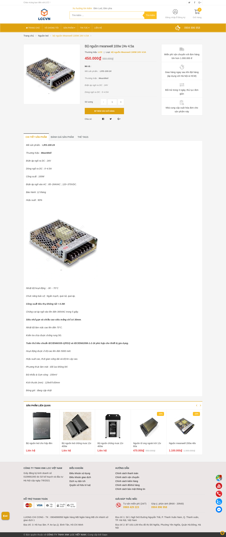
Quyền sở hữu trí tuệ (80, 485)
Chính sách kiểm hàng (126, 481)
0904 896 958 (159, 507)
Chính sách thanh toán (126, 473)
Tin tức (85, 28)
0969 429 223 (131, 507)
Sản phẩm (69, 28)
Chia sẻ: (88, 119)
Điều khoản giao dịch (80, 477)
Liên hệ (98, 28)
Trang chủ (33, 28)
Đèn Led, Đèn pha (103, 8)
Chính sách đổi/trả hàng (127, 485)
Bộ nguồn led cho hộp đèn (39, 443)
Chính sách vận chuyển (127, 477)
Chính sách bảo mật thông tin (130, 489)
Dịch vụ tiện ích (78, 481)
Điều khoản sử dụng (80, 473)
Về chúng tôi (52, 28)
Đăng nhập (170, 17)
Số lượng (89, 102)
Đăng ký (181, 17)
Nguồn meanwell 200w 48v (182, 443)
